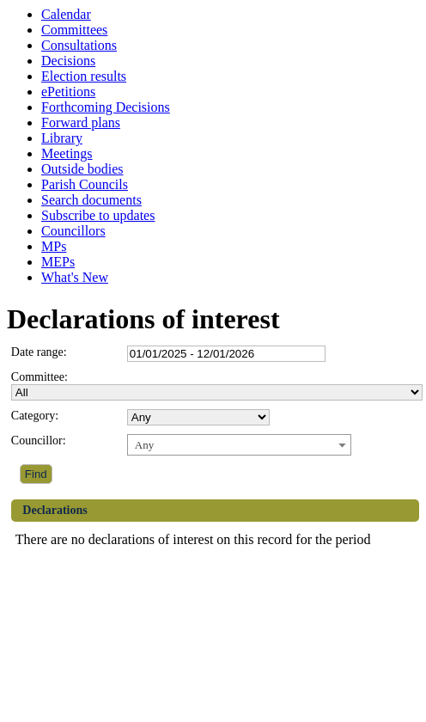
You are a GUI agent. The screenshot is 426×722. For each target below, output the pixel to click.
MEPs (58, 261)
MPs (53, 246)
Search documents (91, 200)
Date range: (39, 352)
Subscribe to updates (98, 215)
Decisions (68, 60)
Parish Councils (84, 184)
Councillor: (38, 440)
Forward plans (80, 122)
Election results (83, 76)
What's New (74, 277)
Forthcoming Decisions (105, 107)
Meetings (67, 153)
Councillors (73, 230)
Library (61, 138)
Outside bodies (82, 169)
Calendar (66, 14)
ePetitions (68, 91)
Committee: (39, 376)
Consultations (79, 45)
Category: (34, 415)
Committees (74, 29)
